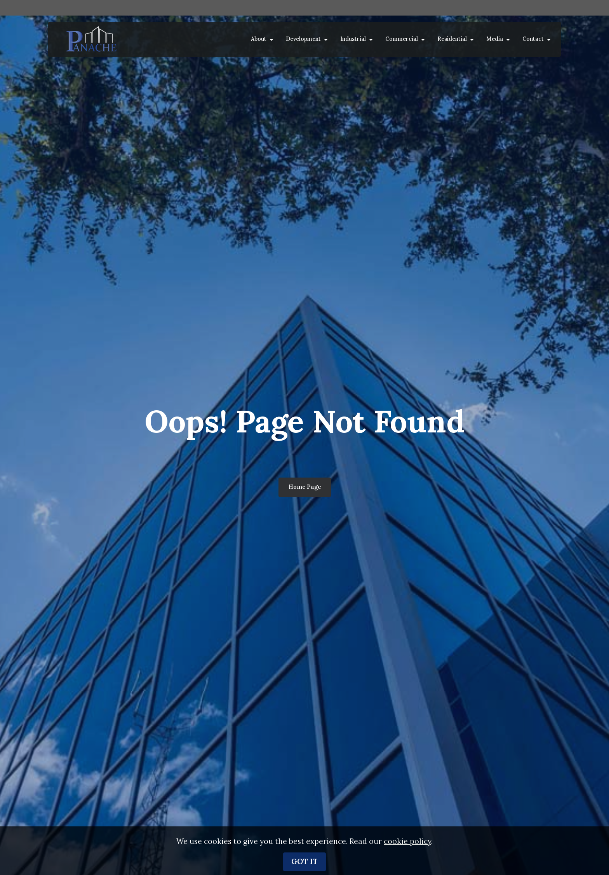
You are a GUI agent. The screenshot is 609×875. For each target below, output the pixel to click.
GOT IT (304, 863)
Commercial (401, 38)
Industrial (353, 38)
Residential (452, 38)
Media (494, 38)
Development (303, 38)
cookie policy (407, 843)
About (258, 38)
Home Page (305, 486)
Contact (533, 38)
